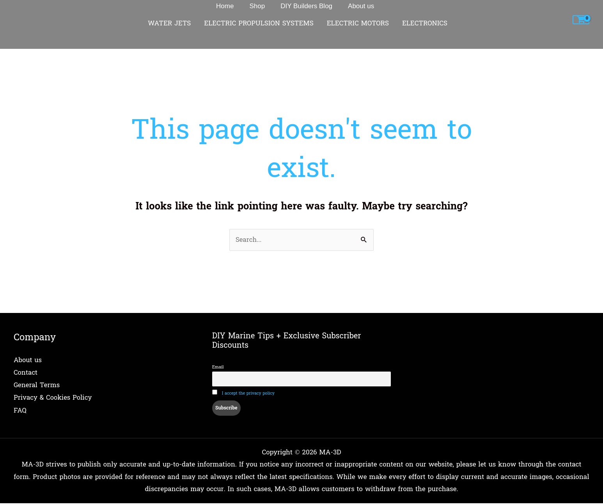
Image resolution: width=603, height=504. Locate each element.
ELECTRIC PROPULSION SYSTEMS (258, 23)
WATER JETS (169, 23)
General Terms (37, 385)
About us (28, 360)
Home (23, 44)
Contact (26, 373)
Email (218, 367)
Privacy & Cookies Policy (53, 397)
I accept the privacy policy (248, 394)
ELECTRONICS (424, 23)
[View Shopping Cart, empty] (581, 19)
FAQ (20, 410)
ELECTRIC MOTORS (358, 23)
